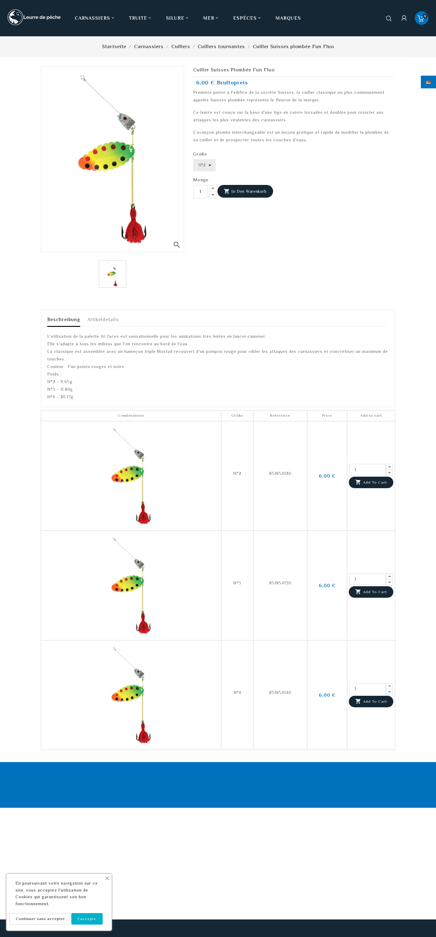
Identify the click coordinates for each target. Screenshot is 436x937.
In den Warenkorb (245, 191)
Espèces (247, 18)
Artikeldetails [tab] (103, 319)
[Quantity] (367, 469)
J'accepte (87, 918)
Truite (140, 18)
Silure (178, 18)
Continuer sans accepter (40, 918)
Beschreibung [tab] (63, 319)
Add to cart (371, 482)
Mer (211, 18)
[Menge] (200, 191)
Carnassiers (95, 18)
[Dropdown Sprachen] (428, 82)
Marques (288, 18)
